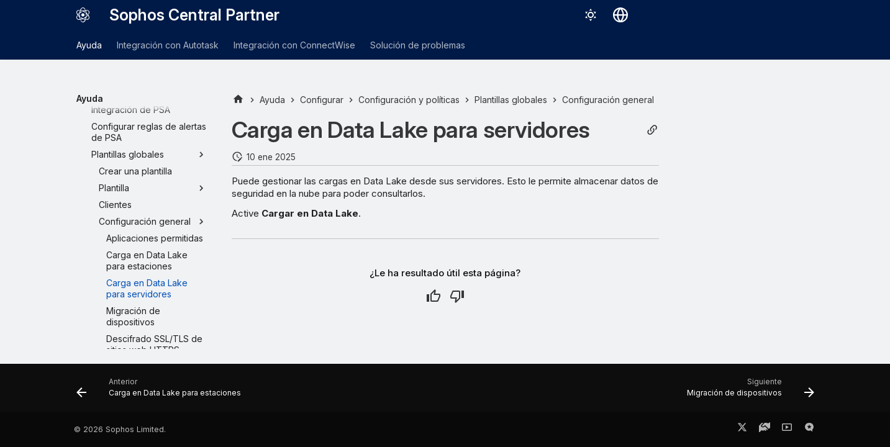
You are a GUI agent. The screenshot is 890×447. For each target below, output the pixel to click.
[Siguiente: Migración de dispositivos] (747, 391)
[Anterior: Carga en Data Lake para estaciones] (162, 391)
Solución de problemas (417, 45)
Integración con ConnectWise (294, 45)
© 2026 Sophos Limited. (120, 429)
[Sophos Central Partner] (83, 14)
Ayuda (89, 45)
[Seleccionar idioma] (620, 14)
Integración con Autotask (168, 45)
